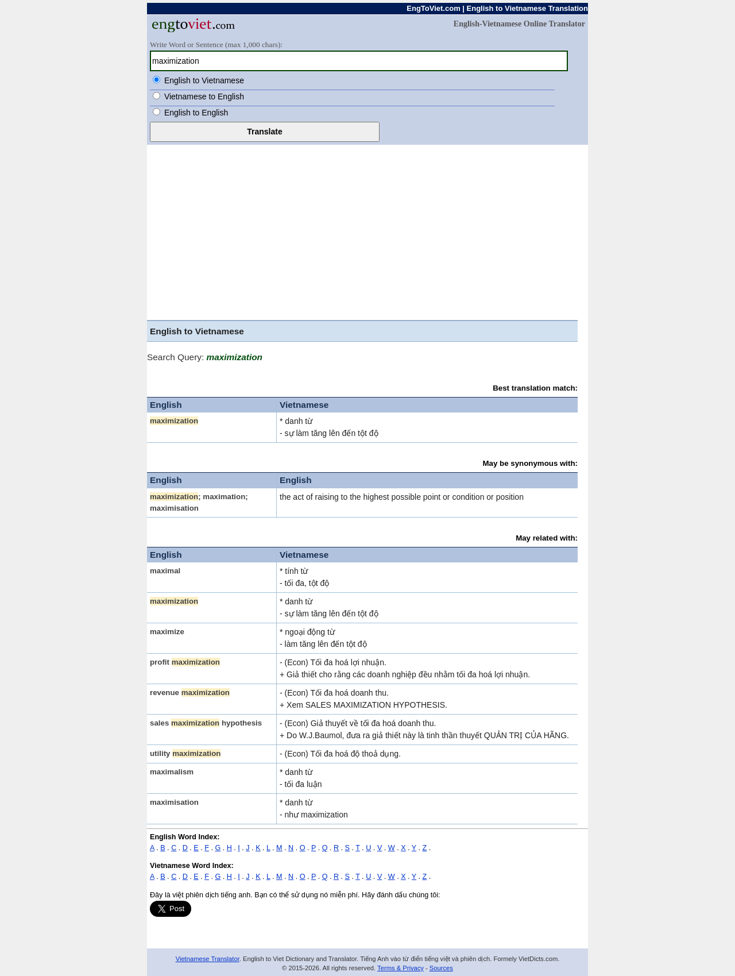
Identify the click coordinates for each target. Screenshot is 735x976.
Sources (441, 968)
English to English (196, 112)
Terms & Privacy (400, 968)
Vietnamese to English (204, 96)
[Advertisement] (367, 231)
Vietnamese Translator (207, 958)
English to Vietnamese (204, 80)
